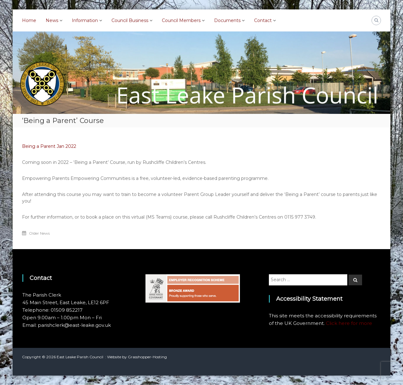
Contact (263, 20)
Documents (227, 20)
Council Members (181, 20)
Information (85, 20)
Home (29, 20)
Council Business (129, 20)
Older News (39, 233)
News (52, 20)
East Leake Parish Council (80, 356)
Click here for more (349, 323)
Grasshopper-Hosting (147, 356)
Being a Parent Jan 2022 (49, 146)
